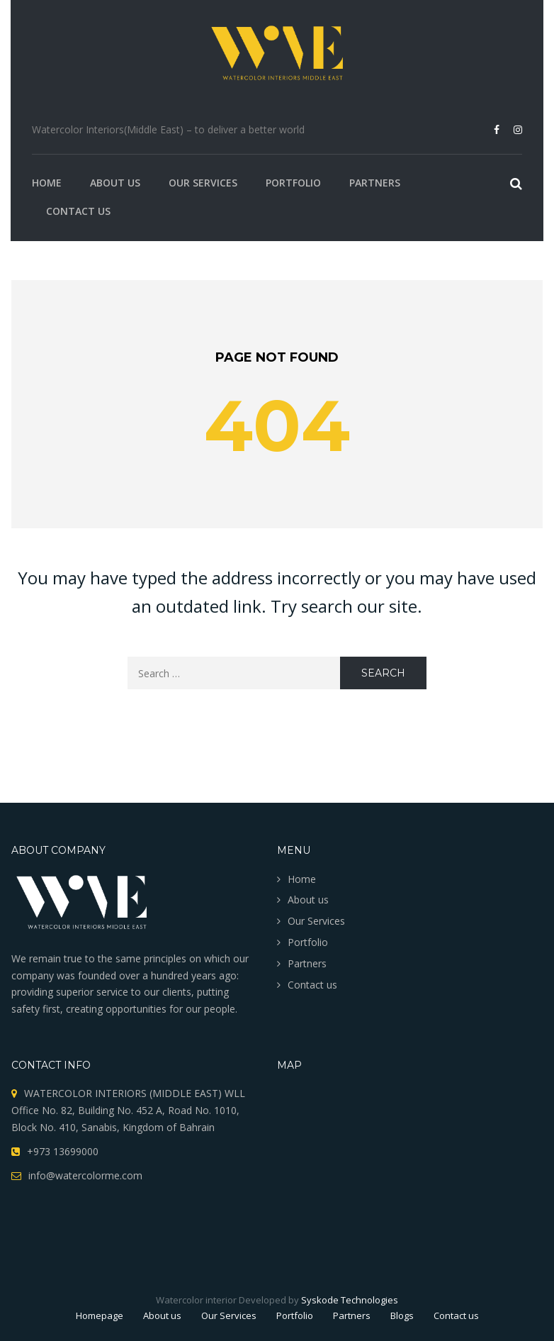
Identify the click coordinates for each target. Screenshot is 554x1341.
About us (115, 182)
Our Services (203, 182)
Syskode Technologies (349, 1299)
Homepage (99, 1315)
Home (47, 182)
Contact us (78, 211)
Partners (374, 182)
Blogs (402, 1315)
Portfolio (293, 182)
